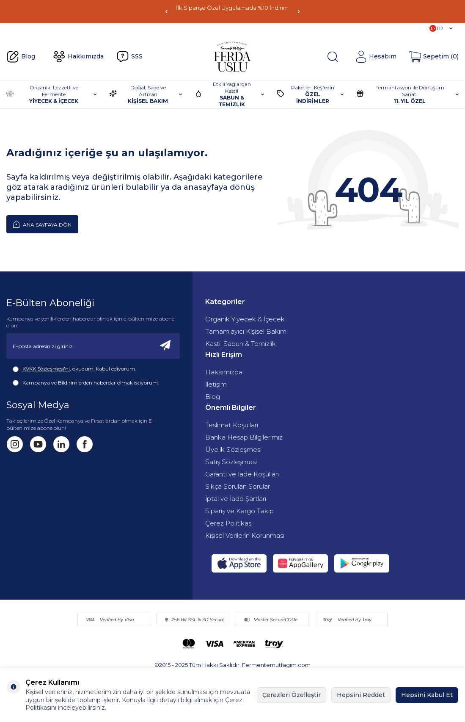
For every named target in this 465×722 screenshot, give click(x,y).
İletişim (216, 384)
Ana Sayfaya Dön (42, 224)
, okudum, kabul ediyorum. (74, 368)
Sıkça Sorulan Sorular (237, 486)
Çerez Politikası (229, 523)
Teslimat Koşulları (231, 425)
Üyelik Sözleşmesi (233, 449)
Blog (20, 56)
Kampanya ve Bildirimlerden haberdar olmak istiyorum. (86, 382)
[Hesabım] (375, 56)
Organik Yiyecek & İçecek (245, 319)
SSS (129, 56)
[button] (166, 11)
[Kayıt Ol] (165, 346)
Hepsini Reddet (361, 695)
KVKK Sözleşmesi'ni (46, 368)
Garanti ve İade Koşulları (242, 474)
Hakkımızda (78, 56)
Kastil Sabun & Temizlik (240, 344)
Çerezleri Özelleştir (291, 695)
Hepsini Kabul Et (427, 695)
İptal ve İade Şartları (235, 499)
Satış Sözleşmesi (231, 462)
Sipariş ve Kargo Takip (239, 511)
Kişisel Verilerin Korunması (244, 535)
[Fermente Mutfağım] (232, 57)
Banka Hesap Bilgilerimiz (244, 437)
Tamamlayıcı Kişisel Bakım (245, 331)
